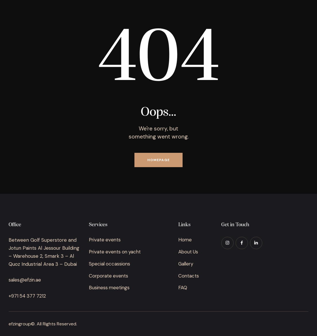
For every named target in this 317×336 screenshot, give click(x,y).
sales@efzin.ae (25, 280)
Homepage (158, 160)
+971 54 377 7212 (28, 296)
